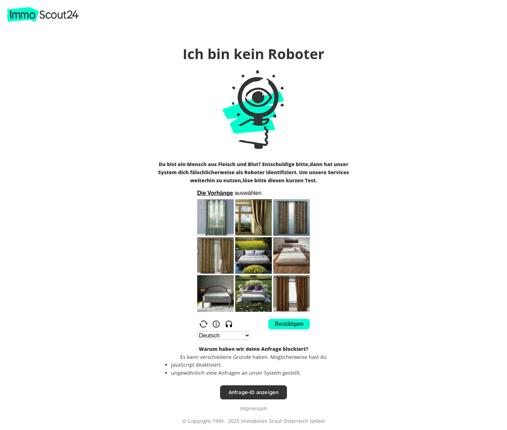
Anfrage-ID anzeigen (254, 392)
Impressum (253, 408)
